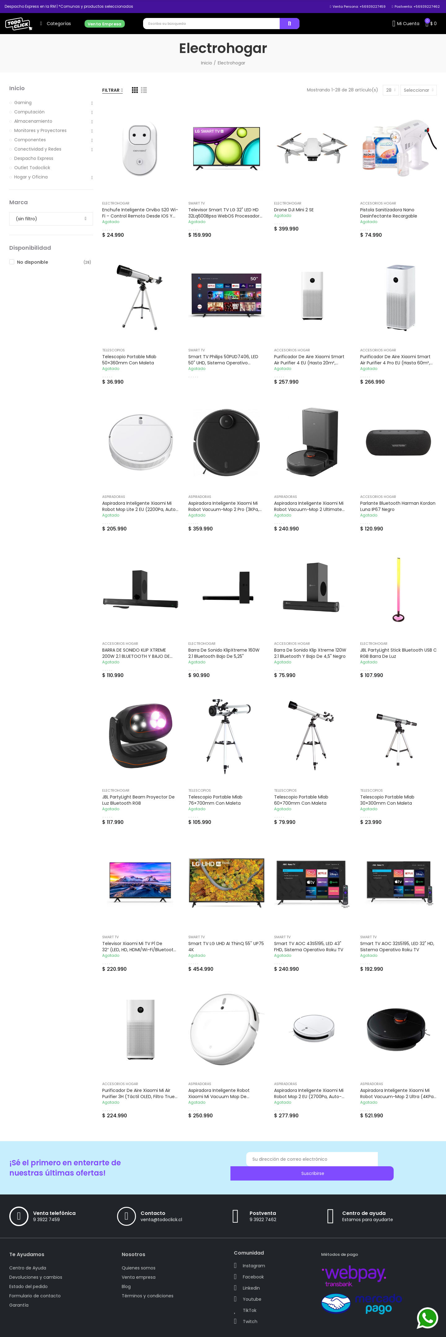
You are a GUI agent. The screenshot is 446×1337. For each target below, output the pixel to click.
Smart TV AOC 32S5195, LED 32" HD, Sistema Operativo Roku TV (397, 946)
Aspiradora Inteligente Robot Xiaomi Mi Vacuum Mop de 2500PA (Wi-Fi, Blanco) (219, 1096)
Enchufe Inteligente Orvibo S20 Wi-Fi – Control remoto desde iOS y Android (140, 216)
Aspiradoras (113, 496)
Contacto (153, 1202)
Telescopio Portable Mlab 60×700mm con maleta (301, 800)
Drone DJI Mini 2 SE (294, 210)
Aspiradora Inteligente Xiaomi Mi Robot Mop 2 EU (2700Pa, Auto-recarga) (308, 1096)
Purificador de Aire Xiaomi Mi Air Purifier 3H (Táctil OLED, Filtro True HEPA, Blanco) (138, 1096)
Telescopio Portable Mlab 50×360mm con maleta (129, 360)
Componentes (30, 140)
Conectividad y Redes (37, 149)
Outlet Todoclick (32, 168)
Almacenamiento (33, 121)
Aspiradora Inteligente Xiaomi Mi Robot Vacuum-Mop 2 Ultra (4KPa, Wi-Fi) (397, 1096)
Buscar (290, 23)
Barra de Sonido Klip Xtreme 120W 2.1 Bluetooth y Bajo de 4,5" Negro (310, 653)
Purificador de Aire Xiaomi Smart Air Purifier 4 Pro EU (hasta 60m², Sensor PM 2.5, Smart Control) (395, 363)
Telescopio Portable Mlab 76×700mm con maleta (215, 800)
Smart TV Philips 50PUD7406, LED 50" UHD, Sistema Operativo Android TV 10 (223, 363)
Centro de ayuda (364, 1202)
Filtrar (111, 90)
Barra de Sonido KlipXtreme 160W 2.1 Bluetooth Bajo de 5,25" (224, 653)
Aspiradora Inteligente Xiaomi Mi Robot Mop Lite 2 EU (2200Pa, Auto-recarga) (140, 509)
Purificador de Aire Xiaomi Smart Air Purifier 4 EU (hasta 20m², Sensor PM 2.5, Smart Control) (309, 363)
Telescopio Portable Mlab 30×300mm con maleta (387, 800)
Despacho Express (33, 158)
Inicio (17, 88)
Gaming (23, 102)
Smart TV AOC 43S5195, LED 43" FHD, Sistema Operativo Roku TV (308, 946)
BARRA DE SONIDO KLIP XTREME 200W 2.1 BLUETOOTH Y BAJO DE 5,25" (136, 656)
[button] (69, 6)
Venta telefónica (54, 1202)
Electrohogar (115, 203)
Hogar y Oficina (31, 177)
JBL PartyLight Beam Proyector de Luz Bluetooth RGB (138, 800)
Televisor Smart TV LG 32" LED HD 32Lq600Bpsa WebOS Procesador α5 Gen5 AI (224, 216)
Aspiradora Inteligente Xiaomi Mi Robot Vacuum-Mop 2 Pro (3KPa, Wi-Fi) (223, 509)
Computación (29, 112)
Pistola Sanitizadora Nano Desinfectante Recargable (388, 213)
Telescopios (113, 350)
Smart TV (196, 203)
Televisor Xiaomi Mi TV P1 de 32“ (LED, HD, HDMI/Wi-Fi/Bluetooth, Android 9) (139, 949)
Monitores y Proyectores (40, 130)
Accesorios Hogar (378, 203)
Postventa (263, 1202)
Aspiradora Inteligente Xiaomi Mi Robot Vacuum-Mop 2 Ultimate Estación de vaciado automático (310, 509)
